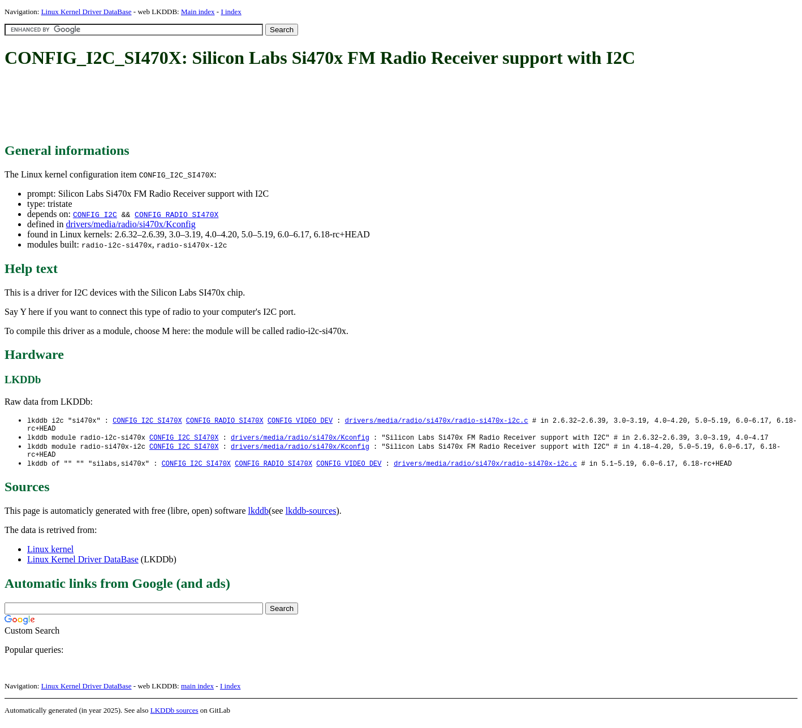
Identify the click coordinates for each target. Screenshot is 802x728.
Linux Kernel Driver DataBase (86, 11)
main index (197, 691)
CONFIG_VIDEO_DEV (300, 421)
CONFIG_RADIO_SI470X (176, 214)
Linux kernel (50, 555)
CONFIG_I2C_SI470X (147, 421)
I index (231, 11)
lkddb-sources (311, 516)
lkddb (258, 516)
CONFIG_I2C (95, 214)
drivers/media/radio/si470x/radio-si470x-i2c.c (436, 421)
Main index (198, 11)
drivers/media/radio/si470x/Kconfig (130, 224)
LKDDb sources (174, 716)
